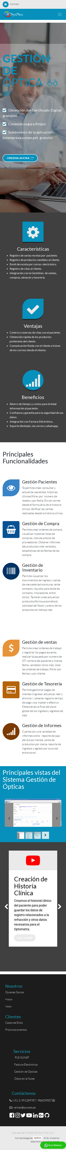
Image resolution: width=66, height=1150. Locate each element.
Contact (11, 4)
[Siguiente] (57, 818)
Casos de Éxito (14, 1022)
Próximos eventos (16, 1029)
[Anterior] (9, 818)
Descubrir (24, 937)
